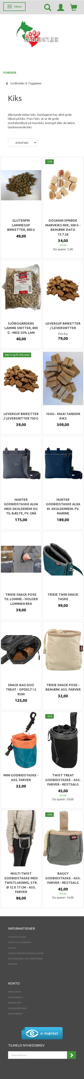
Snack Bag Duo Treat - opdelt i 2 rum (21, 689)
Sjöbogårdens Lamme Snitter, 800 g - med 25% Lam (21, 328)
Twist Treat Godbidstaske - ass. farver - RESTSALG (63, 779)
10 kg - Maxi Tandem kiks (63, 416)
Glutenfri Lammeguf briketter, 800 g (21, 225)
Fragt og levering (19, 942)
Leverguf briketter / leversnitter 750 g (21, 416)
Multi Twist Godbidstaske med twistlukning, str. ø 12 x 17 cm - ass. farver (21, 883)
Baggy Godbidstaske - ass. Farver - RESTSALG (63, 878)
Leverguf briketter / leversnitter (62, 326)
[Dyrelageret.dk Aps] (38, 33)
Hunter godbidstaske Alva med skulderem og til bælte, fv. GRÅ (21, 506)
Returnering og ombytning (25, 958)
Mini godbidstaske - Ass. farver (21, 777)
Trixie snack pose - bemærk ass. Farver (63, 687)
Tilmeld (71, 1055)
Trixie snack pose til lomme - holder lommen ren (21, 599)
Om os (12, 948)
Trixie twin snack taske (62, 597)
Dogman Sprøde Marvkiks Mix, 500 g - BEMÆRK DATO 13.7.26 (63, 227)
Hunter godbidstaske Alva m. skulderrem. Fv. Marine (63, 506)
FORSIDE (9, 72)
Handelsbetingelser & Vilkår (25, 953)
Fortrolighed (17, 937)
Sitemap (12, 964)
